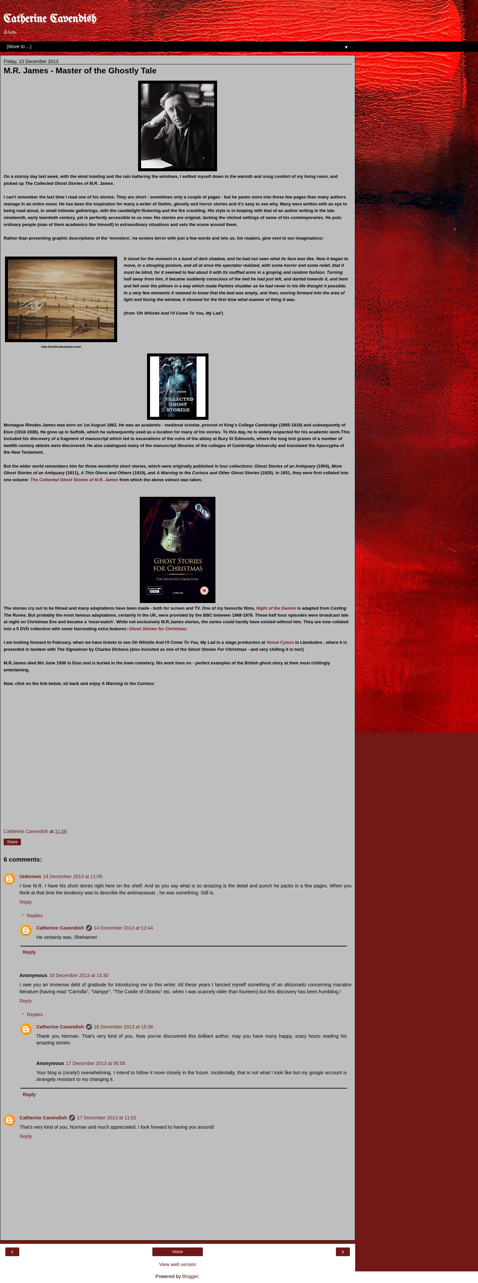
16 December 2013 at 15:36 (123, 1026)
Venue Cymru (280, 642)
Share (12, 842)
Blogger (190, 1276)
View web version (177, 1264)
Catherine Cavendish (49, 19)
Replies (35, 915)
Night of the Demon (276, 608)
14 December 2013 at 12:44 (123, 928)
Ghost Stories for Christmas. (158, 628)
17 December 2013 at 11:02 (106, 1117)
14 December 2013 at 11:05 (72, 876)
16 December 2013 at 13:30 (78, 975)
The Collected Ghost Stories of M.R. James (74, 479)
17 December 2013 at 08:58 (95, 1063)
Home (177, 1251)
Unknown (30, 876)
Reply (26, 902)
